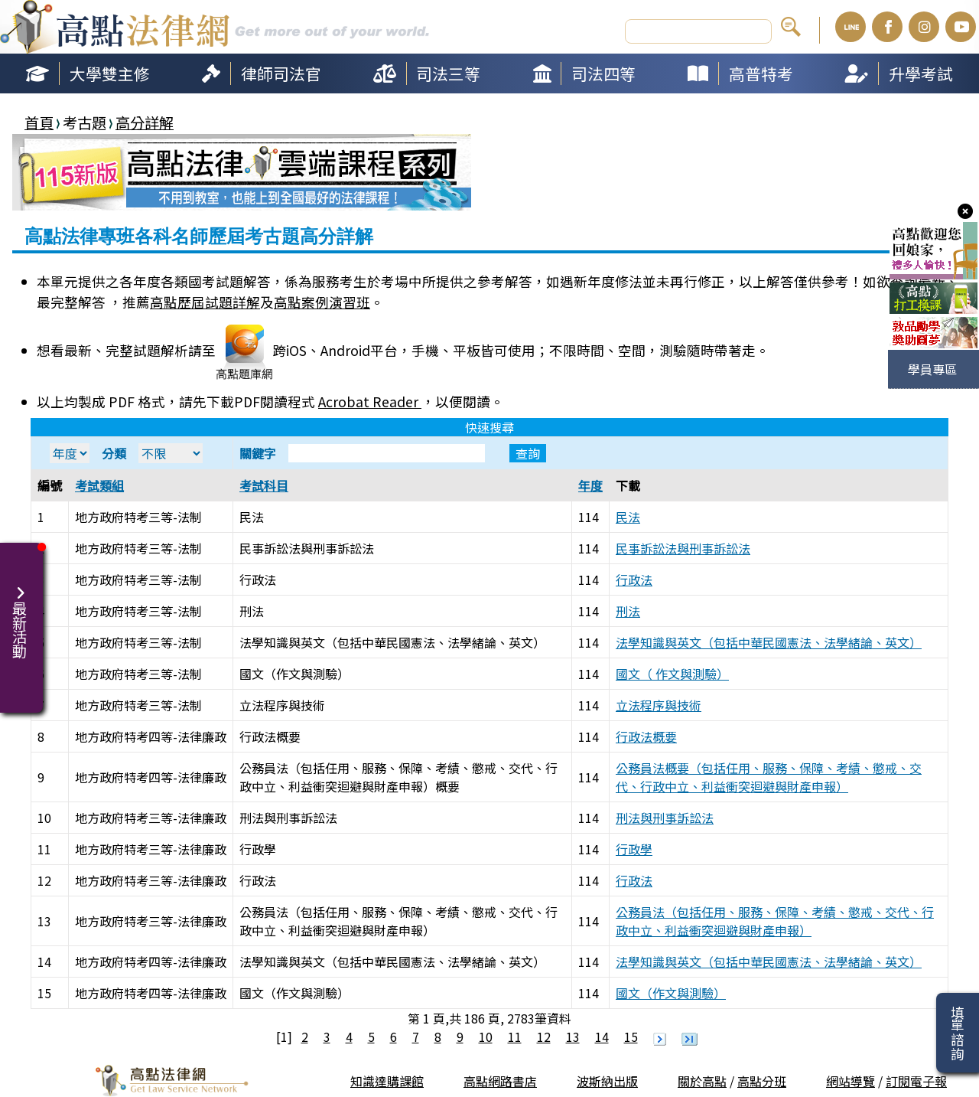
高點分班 (761, 1081)
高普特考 (761, 73)
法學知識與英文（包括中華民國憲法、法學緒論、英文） (769, 642)
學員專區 (932, 369)
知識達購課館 (387, 1081)
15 (631, 1036)
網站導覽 (850, 1081)
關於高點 (702, 1081)
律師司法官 (281, 73)
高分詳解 (144, 122)
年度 (590, 485)
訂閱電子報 (916, 1081)
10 (486, 1036)
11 (515, 1036)
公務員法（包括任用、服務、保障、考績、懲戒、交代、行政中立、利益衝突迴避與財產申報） (775, 921)
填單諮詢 (957, 1032)
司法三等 (448, 73)
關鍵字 (392, 453)
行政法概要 (646, 736)
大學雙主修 (110, 73)
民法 (628, 517)
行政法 (634, 579)
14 (602, 1036)
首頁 (39, 122)
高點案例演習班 (322, 302)
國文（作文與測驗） (671, 993)
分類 (152, 453)
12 (544, 1036)
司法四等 (603, 73)
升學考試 (921, 73)
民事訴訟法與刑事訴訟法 (683, 548)
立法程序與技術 (658, 705)
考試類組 (99, 485)
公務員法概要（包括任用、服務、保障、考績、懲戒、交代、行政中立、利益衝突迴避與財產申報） (769, 777)
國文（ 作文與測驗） (672, 673)
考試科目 (263, 485)
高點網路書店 (500, 1081)
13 (573, 1036)
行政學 (634, 849)
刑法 (628, 611)
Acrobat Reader (369, 401)
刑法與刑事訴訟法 (665, 817)
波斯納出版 (607, 1081)
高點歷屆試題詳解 (205, 302)
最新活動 (21, 612)
